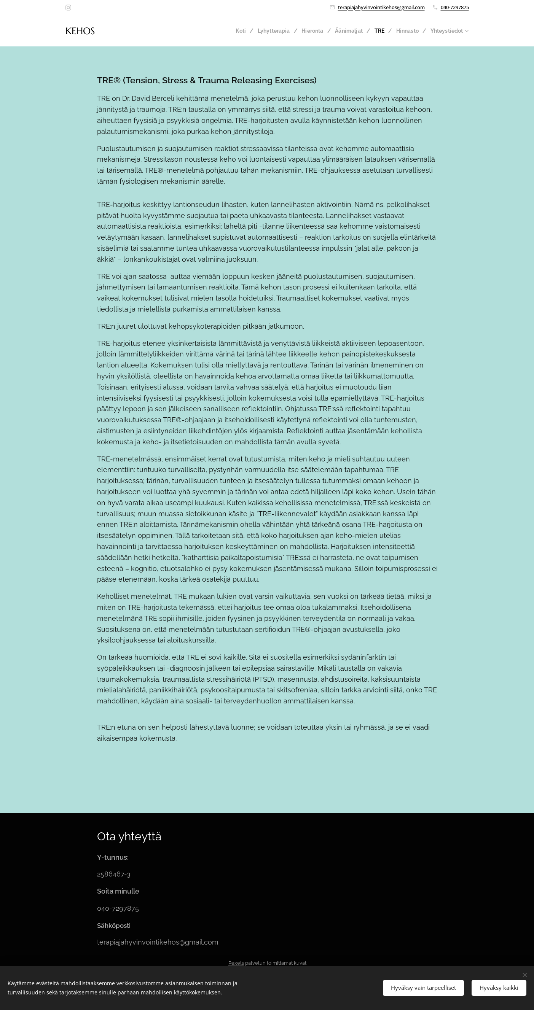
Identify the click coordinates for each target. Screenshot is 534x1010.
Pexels (236, 963)
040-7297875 (455, 7)
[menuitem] (232, 30)
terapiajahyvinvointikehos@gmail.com (381, 7)
